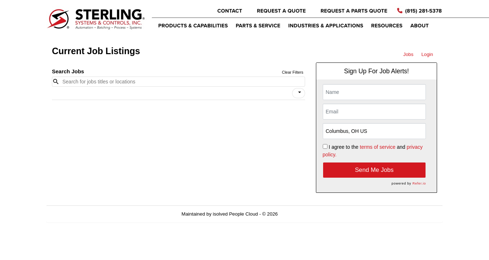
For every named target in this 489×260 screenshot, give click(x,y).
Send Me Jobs (374, 169)
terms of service (378, 147)
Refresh (299, 214)
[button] (298, 93)
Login (427, 54)
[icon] (299, 92)
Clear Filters (292, 72)
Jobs (408, 54)
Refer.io (419, 183)
